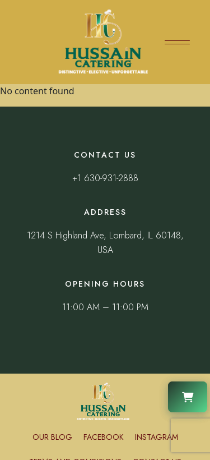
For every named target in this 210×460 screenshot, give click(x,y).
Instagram (156, 437)
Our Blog (52, 437)
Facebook (103, 437)
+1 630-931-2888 (105, 178)
